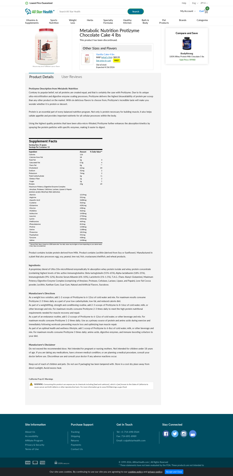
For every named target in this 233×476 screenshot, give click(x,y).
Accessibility (31, 436)
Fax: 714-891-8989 (126, 436)
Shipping (75, 436)
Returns (75, 440)
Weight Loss (73, 21)
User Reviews (72, 76)
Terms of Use (32, 449)
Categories (202, 20)
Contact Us (77, 449)
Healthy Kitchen (127, 21)
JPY (203, 3)
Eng (194, 3)
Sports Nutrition (54, 21)
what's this (107, 57)
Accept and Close (174, 471)
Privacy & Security (34, 444)
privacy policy (155, 471)
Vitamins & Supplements (32, 21)
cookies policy (135, 471)
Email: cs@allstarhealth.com (130, 440)
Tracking (75, 431)
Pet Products (164, 21)
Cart (203, 11)
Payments (76, 444)
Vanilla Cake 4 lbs (105, 54)
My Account (186, 11)
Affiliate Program (34, 440)
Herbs (90, 20)
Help (184, 3)
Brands (182, 20)
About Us (30, 431)
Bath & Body (145, 21)
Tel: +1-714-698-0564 (127, 431)
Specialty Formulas (108, 21)
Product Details (41, 77)
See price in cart (103, 60)
